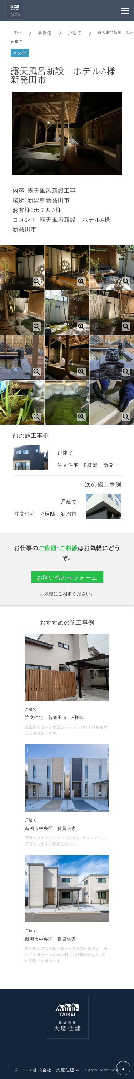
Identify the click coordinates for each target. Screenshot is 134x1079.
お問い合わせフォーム (67, 577)
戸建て (75, 32)
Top (18, 32)
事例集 (45, 32)
